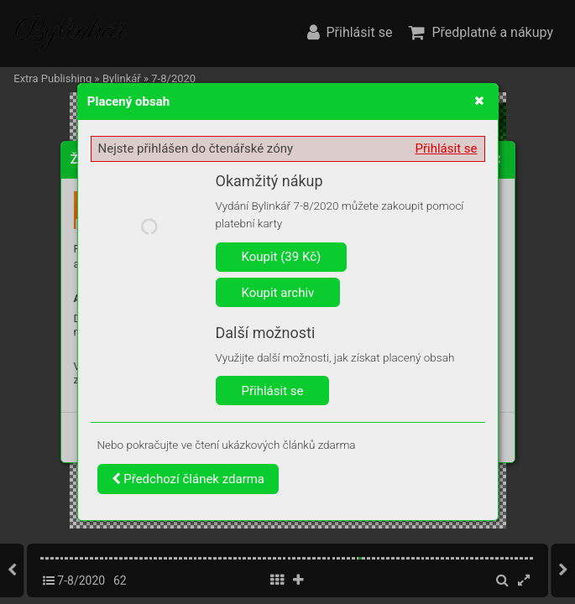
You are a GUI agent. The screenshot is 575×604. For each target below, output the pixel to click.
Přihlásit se (447, 148)
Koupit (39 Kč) (281, 256)
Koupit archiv (278, 292)
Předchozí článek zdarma (188, 479)
